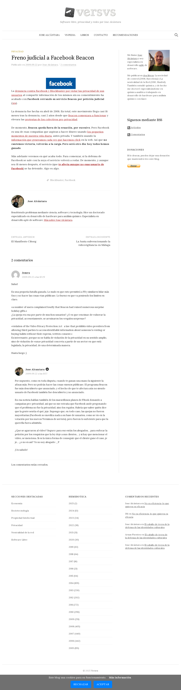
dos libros (148, 75)
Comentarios (136, 134)
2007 (71, 633)
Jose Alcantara (35, 369)
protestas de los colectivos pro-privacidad (51, 119)
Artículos (134, 127)
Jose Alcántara (49, 35)
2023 (71, 517)
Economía (16, 503)
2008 (71, 626)
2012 (71, 597)
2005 (71, 648)
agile (141, 65)
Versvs (94, 670)
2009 (71, 619)
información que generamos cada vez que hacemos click (45, 139)
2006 (71, 640)
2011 (71, 604)
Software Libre (19, 539)
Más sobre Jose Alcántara (58, 220)
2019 (71, 546)
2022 (71, 525)
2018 (71, 554)
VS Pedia (70, 35)
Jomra (26, 272)
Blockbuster (57, 180)
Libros (84, 35)
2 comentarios (68, 64)
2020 (71, 539)
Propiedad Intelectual (23, 517)
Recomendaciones (125, 35)
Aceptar (103, 684)
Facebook (70, 180)
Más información (120, 677)
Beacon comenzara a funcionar (87, 115)
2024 (71, 510)
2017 (71, 561)
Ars (14, 103)
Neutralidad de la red (22, 532)
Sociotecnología (20, 510)
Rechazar (81, 684)
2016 (71, 568)
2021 (71, 532)
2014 (71, 583)
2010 (71, 611)
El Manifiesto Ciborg (23, 241)
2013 (71, 590)
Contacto (101, 35)
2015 (71, 575)
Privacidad (17, 51)
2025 (71, 503)
